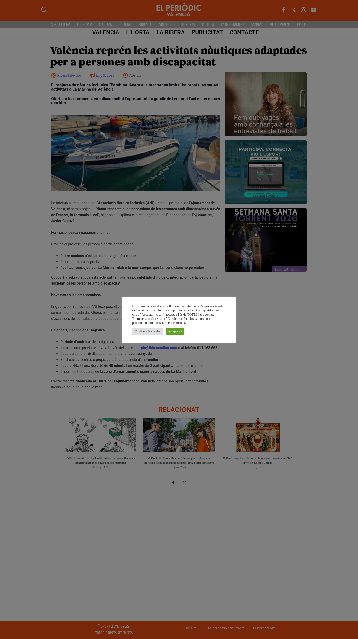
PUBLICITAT (207, 32)
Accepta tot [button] (175, 331)
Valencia (105, 32)
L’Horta (138, 32)
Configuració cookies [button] (148, 331)
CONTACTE (244, 32)
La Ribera (170, 32)
